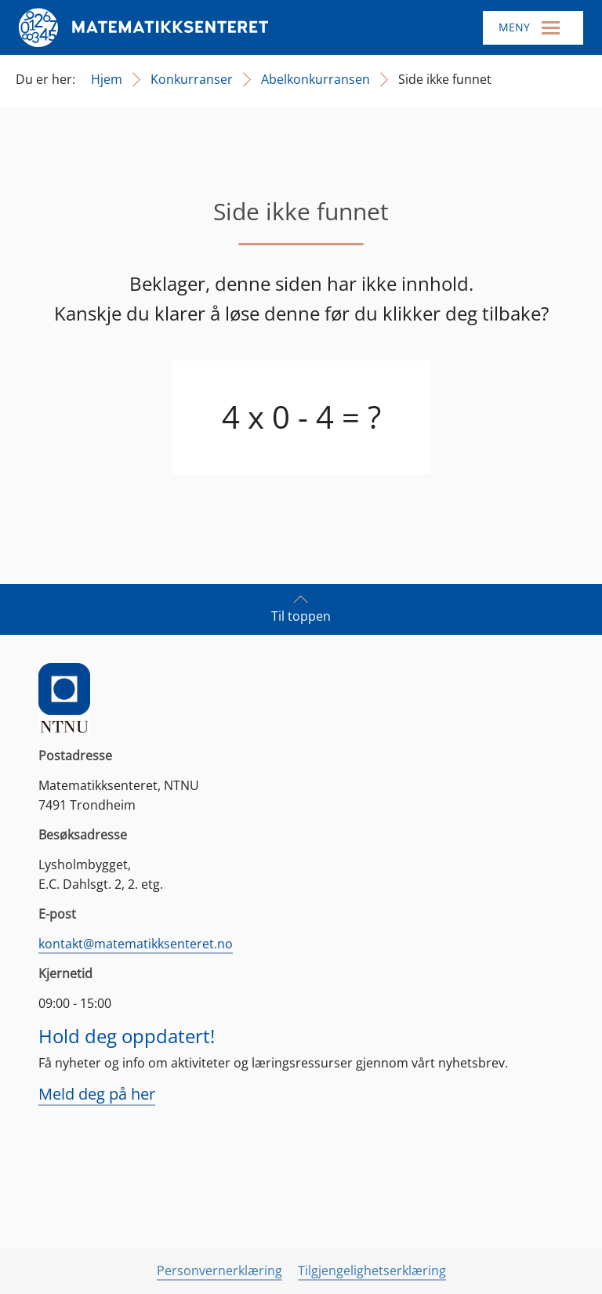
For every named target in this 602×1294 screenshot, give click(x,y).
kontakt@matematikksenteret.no (135, 943)
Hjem (106, 79)
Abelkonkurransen (315, 79)
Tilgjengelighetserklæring (372, 1270)
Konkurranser (191, 79)
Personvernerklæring (219, 1270)
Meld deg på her (96, 1093)
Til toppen (301, 608)
